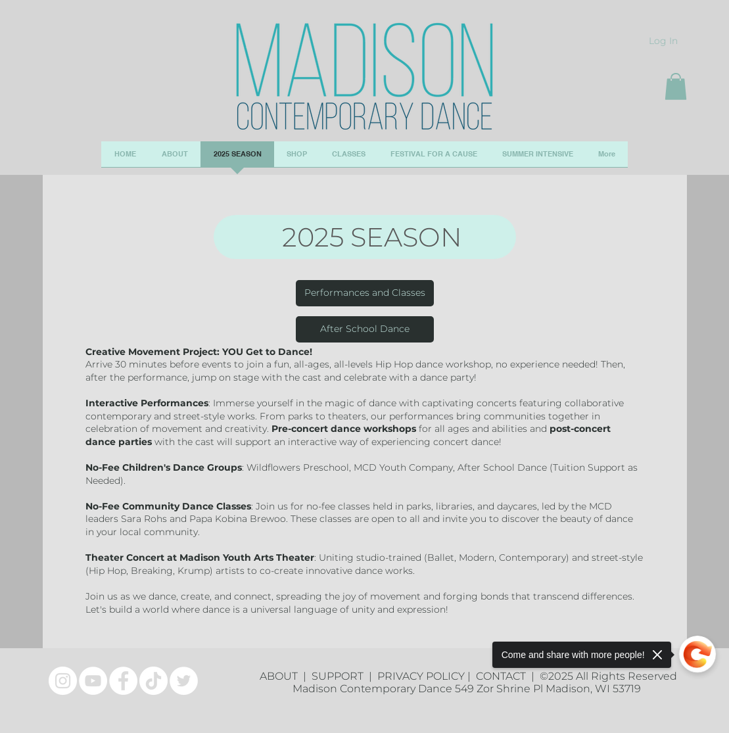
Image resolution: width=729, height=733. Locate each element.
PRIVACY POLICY (421, 676)
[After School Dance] (365, 329)
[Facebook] (123, 681)
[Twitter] (184, 681)
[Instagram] (63, 681)
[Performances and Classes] (365, 293)
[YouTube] (93, 681)
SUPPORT (340, 676)
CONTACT (503, 676)
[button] (676, 86)
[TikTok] (153, 681)
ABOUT (281, 676)
